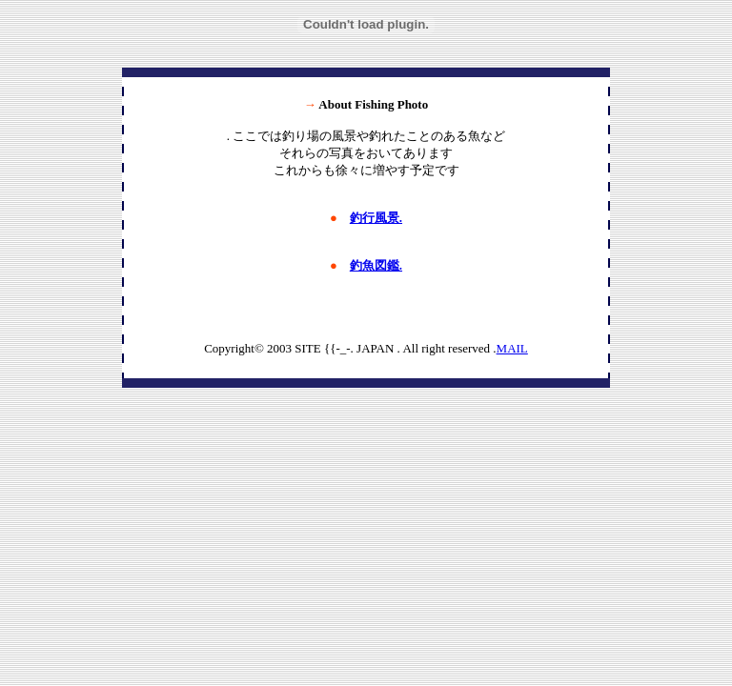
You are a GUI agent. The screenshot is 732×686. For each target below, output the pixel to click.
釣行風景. (376, 218)
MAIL (512, 348)
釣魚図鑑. (376, 265)
